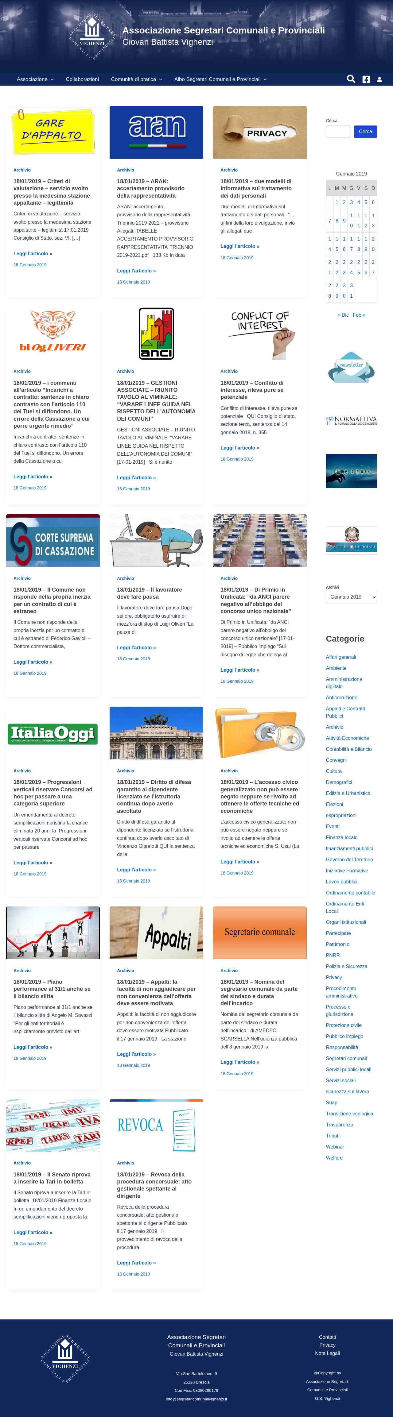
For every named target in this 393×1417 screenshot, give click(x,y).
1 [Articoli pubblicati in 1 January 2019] (337, 202)
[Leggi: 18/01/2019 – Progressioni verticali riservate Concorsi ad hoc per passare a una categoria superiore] (53, 733)
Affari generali (341, 657)
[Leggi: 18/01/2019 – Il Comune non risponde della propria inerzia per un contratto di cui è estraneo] (53, 540)
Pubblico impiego (345, 1036)
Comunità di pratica (132, 79)
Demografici (339, 782)
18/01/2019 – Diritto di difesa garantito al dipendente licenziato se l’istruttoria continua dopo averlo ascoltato (154, 796)
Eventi (333, 826)
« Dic (342, 315)
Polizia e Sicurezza (347, 966)
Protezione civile (344, 1025)
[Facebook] (366, 79)
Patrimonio (337, 944)
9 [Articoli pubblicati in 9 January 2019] (344, 220)
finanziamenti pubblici (349, 848)
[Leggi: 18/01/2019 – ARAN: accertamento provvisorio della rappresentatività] (156, 131)
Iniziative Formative (347, 870)
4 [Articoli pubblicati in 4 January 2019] (358, 202)
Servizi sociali (341, 1080)
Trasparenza (339, 1124)
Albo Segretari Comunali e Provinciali (215, 79)
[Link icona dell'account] (379, 79)
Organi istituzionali (346, 922)
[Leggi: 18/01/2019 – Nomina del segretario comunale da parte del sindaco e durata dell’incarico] (260, 932)
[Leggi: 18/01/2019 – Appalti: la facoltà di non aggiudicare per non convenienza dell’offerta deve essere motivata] (156, 932)
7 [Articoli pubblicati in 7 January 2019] (329, 220)
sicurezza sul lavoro (347, 1091)
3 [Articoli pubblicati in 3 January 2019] (351, 202)
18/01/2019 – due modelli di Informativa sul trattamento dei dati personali (256, 188)
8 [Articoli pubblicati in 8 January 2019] (337, 220)
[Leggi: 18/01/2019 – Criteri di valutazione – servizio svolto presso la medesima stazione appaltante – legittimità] (53, 131)
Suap (331, 1102)
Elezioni (334, 804)
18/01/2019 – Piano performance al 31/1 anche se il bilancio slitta (52, 989)
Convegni (336, 760)
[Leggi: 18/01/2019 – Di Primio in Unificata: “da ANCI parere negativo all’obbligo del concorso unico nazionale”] (260, 540)
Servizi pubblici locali (349, 1069)
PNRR (333, 955)
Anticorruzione (341, 697)
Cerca (331, 120)
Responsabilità (342, 1047)
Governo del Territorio (349, 859)
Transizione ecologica (349, 1113)
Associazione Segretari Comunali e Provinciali (223, 30)
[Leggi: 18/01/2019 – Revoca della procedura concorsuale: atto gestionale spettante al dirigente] (156, 1125)
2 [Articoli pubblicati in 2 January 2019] (344, 202)
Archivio (22, 170)
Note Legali (327, 1353)
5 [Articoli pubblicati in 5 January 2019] (366, 202)
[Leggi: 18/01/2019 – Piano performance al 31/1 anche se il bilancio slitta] (53, 932)
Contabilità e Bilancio (349, 749)
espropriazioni (341, 815)
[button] (50, 79)
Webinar (335, 1146)
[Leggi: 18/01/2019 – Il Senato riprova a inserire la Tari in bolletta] (53, 1125)
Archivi (332, 587)
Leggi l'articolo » (33, 254)
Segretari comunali (346, 1058)
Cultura (334, 771)
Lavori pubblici (341, 881)
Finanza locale (342, 837)
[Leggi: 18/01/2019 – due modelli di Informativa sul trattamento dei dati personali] (260, 131)
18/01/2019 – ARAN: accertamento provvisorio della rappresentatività (151, 188)
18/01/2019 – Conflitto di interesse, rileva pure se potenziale (251, 390)
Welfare (334, 1157)
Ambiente (336, 668)
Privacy (334, 977)
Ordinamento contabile (350, 892)
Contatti (327, 1337)
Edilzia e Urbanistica (348, 793)
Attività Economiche (347, 738)
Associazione (34, 79)
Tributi (333, 1135)
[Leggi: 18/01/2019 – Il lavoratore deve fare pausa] (156, 540)
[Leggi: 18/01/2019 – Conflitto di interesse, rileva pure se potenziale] (260, 333)
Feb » (359, 315)
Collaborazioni (79, 79)
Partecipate (338, 933)
